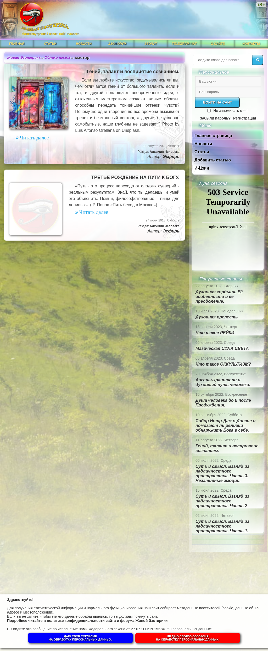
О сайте (218, 44)
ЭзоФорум (117, 44)
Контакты (251, 44)
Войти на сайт (217, 102)
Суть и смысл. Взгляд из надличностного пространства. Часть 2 (222, 501)
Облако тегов (57, 57)
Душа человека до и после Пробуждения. (223, 402)
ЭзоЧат (150, 44)
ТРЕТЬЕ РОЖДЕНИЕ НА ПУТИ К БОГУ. (135, 177)
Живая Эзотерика (24, 57)
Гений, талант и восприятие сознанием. (133, 71)
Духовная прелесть (217, 317)
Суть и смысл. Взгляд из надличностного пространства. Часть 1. (222, 526)
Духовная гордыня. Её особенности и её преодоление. (219, 296)
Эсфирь (171, 156)
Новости (84, 44)
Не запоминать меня (230, 110)
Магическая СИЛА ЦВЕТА (222, 348)
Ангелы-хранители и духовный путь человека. (223, 382)
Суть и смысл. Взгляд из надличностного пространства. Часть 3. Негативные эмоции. (222, 473)
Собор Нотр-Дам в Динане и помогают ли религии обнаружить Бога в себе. (225, 425)
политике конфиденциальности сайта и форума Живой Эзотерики (107, 621)
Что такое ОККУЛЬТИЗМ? (223, 364)
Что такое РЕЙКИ (215, 332)
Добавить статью (212, 160)
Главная (16, 44)
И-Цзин (201, 168)
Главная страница (213, 135)
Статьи (50, 44)
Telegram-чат (184, 44)
